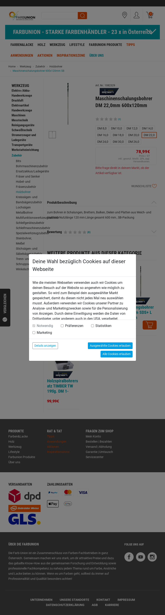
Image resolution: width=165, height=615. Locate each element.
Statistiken (103, 326)
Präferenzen (74, 326)
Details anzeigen (45, 345)
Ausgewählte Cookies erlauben (110, 345)
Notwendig (45, 326)
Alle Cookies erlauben (116, 354)
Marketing (44, 333)
